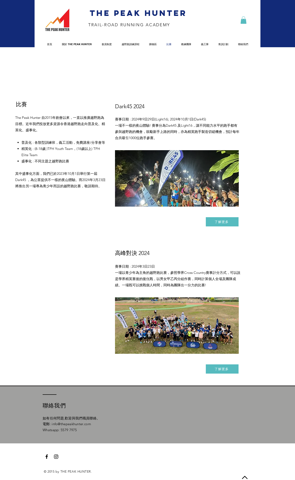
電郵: (47, 424)
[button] (243, 20)
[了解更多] (222, 221)
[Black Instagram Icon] (56, 457)
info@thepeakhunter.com (71, 424)
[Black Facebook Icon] (47, 457)
